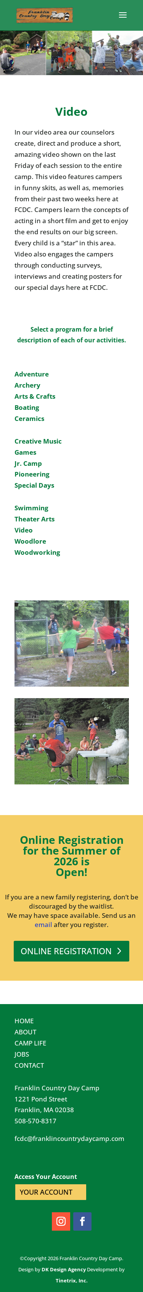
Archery (27, 385)
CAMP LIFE (30, 1043)
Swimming (31, 507)
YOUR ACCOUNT (46, 1192)
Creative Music (38, 441)
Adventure (31, 374)
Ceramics (29, 418)
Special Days (34, 485)
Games (25, 452)
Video (23, 530)
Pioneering (32, 474)
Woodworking (37, 552)
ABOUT (25, 1031)
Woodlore (30, 541)
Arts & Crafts (34, 396)
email (43, 924)
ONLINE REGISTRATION (66, 951)
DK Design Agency (64, 1269)
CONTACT (29, 1065)
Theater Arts (34, 518)
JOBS (21, 1054)
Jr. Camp (28, 463)
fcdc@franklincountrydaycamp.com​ (69, 1138)
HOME (24, 1020)
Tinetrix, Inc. (72, 1280)
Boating (26, 407)
